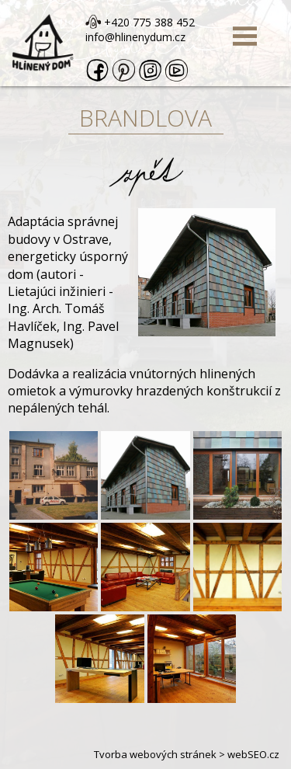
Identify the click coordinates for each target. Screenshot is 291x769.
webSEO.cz (253, 754)
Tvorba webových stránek (155, 754)
